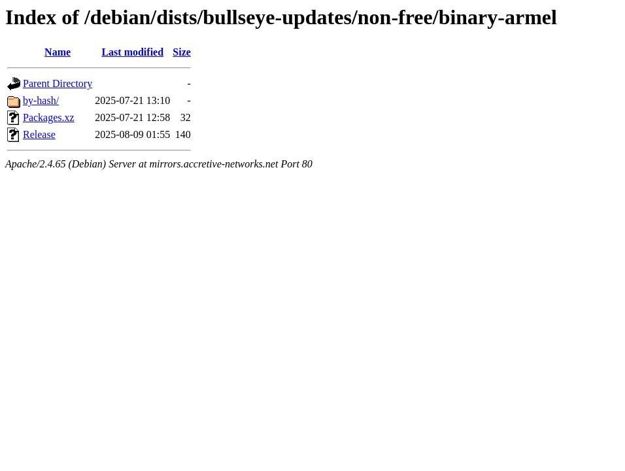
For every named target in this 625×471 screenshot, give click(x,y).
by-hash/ (41, 100)
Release (39, 134)
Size (182, 52)
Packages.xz (49, 117)
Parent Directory (57, 83)
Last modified (132, 52)
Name (57, 52)
